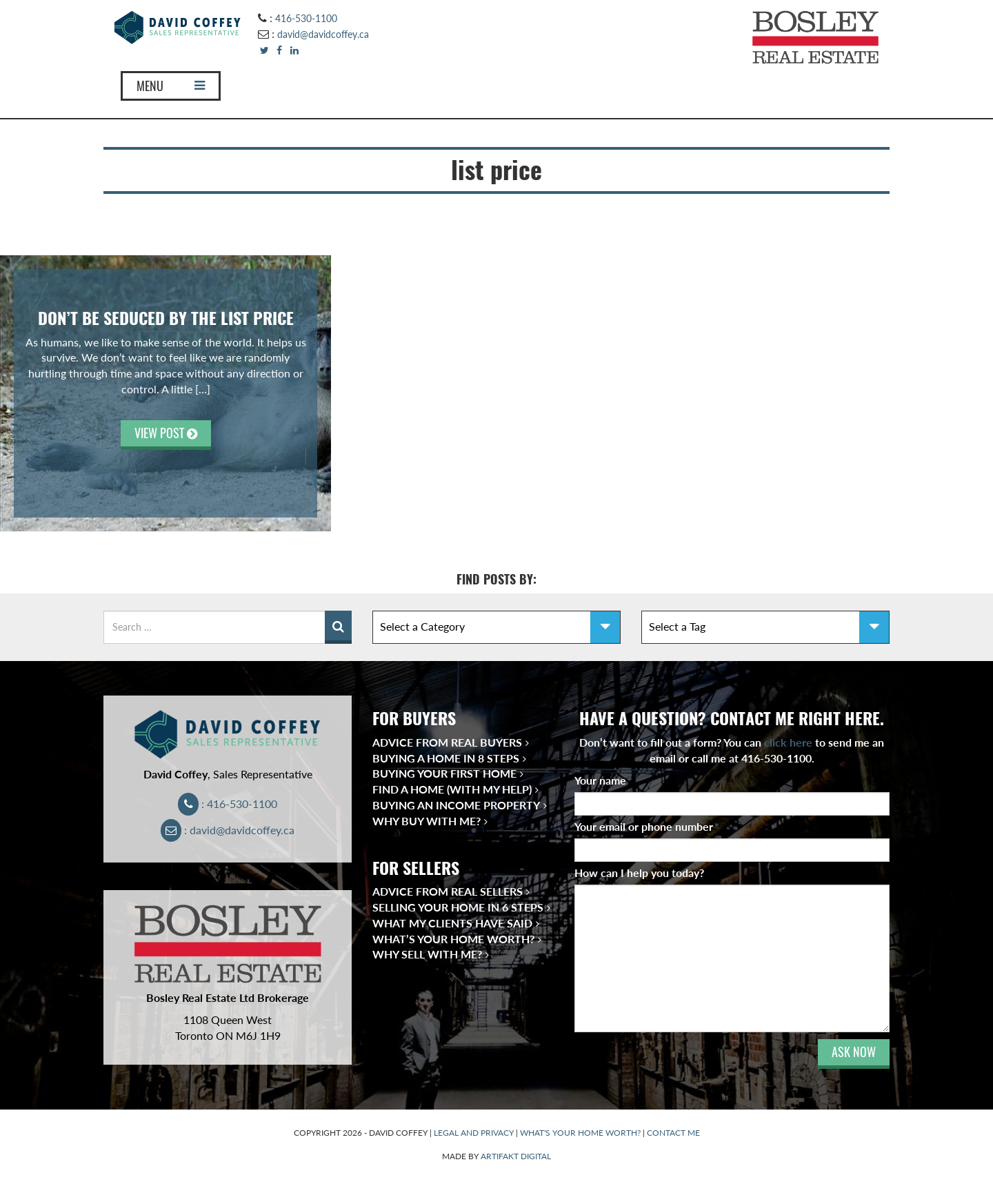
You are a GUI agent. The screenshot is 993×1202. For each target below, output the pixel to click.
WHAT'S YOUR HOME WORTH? (580, 1132)
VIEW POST (165, 433)
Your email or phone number (646, 826)
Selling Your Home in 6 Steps (457, 907)
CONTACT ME (673, 1132)
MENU (171, 86)
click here (788, 742)
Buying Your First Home (444, 773)
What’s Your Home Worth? (453, 938)
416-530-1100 (306, 18)
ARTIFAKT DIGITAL (516, 1156)
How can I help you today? (639, 872)
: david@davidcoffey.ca (228, 829)
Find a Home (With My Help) (452, 789)
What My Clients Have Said (452, 922)
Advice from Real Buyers (447, 742)
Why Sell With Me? (427, 953)
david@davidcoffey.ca (323, 34)
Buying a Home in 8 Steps (445, 758)
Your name (603, 780)
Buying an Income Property (456, 804)
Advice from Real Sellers (447, 891)
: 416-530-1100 (228, 803)
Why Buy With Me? (426, 820)
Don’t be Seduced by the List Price (166, 318)
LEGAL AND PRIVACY (474, 1132)
